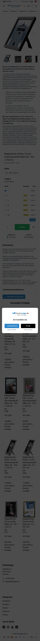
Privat (28, 326)
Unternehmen (12, 326)
